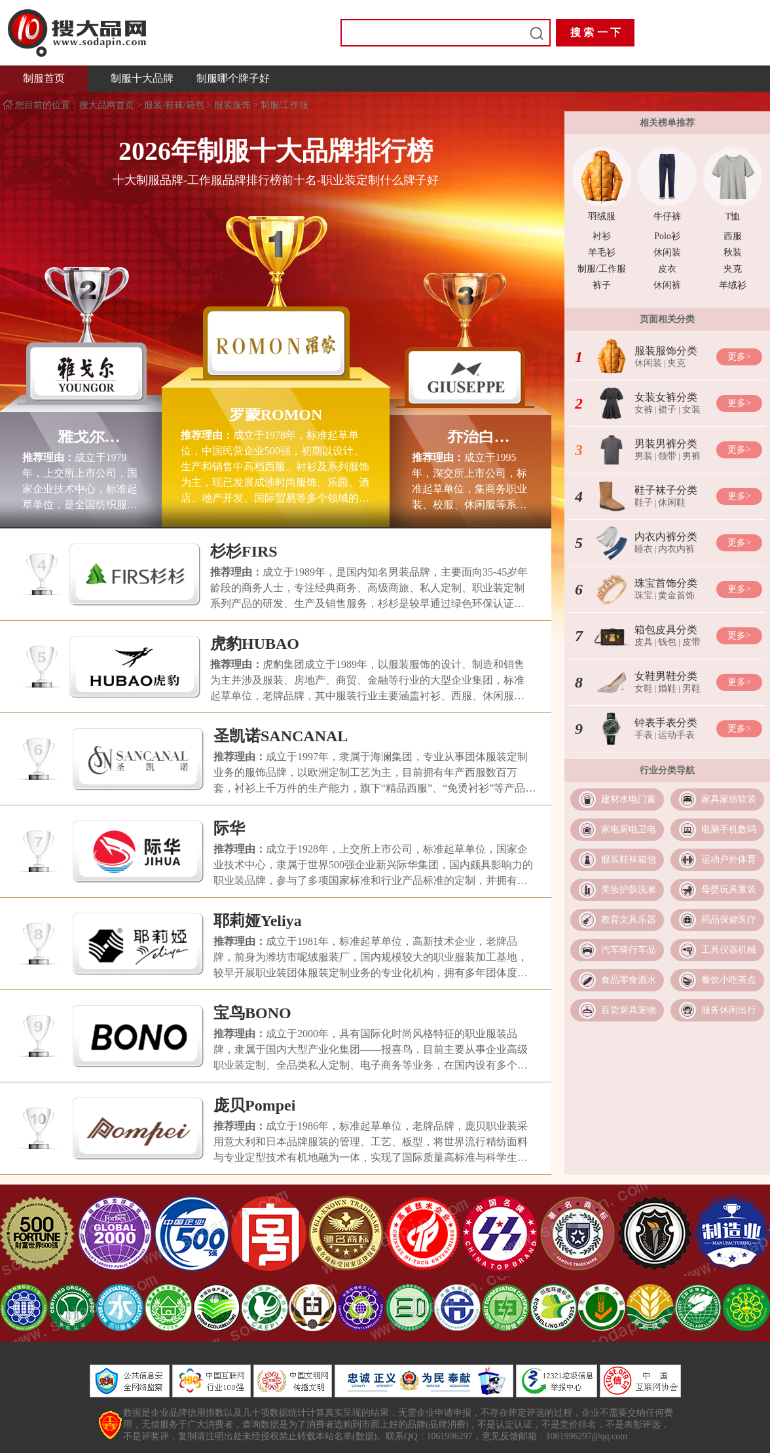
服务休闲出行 (728, 1010)
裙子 (667, 409)
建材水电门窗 (628, 799)
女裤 (643, 409)
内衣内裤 (676, 549)
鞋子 (643, 502)
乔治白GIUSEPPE (470, 436)
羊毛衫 (601, 252)
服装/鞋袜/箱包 (174, 105)
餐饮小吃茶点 (728, 980)
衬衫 (602, 236)
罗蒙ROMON (276, 414)
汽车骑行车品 (628, 950)
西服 (733, 236)
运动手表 (676, 735)
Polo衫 (667, 236)
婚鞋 (667, 688)
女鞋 (643, 688)
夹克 (733, 269)
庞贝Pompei (254, 1105)
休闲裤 (667, 285)
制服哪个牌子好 (233, 78)
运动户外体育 (728, 859)
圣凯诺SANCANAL (280, 736)
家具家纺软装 (728, 799)
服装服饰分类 (665, 350)
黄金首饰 (676, 595)
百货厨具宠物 (628, 1010)
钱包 (667, 642)
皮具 (643, 642)
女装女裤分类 (665, 397)
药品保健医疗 (728, 920)
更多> (739, 356)
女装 (691, 409)
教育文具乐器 (628, 920)
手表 (643, 735)
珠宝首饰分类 (665, 583)
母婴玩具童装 (728, 889)
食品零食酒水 (628, 980)
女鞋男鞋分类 (665, 676)
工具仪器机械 (728, 950)
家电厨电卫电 (628, 829)
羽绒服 (601, 216)
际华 (229, 828)
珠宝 (643, 595)
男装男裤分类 (665, 443)
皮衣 (667, 269)
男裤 (691, 456)
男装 (643, 456)
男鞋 (691, 688)
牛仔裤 (667, 216)
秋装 (733, 252)
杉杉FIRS (244, 551)
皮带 (691, 642)
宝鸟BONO (252, 1012)
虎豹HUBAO (254, 643)
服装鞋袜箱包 (628, 859)
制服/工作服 (285, 105)
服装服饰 (232, 105)
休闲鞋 (672, 502)
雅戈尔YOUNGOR (81, 436)
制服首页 (44, 78)
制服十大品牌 (142, 78)
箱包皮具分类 (665, 629)
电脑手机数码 (728, 829)
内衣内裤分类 (665, 536)
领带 (667, 456)
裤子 (602, 285)
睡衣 (643, 549)
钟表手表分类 (665, 722)
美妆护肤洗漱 (628, 889)
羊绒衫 (732, 285)
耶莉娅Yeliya (257, 920)
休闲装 (667, 252)
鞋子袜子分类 (665, 490)
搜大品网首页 (108, 105)
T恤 (733, 216)
